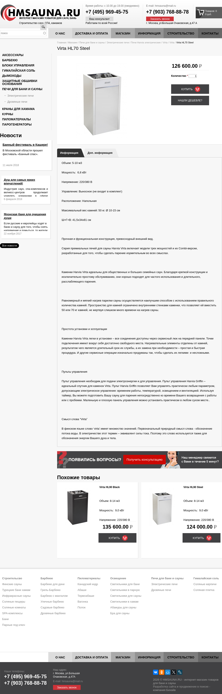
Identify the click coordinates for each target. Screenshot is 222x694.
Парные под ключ (13, 624)
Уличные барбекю (52, 601)
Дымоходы (11, 75)
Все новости (9, 245)
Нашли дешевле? (190, 100)
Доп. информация (100, 152)
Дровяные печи (17, 101)
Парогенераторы (17, 124)
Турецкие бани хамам (16, 590)
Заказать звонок (160, 18)
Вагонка (83, 601)
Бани (5, 619)
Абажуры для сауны (123, 607)
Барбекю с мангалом (54, 595)
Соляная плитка (204, 590)
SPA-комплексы (12, 613)
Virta (165, 42)
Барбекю (9, 60)
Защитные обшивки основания (19, 82)
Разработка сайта (164, 686)
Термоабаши (86, 595)
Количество (179, 75)
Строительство (180, 33)
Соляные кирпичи (205, 584)
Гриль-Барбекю (50, 590)
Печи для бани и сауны (92, 42)
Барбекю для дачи (52, 584)
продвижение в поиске (193, 686)
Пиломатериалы (16, 119)
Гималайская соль (18, 70)
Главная (61, 42)
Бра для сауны (120, 613)
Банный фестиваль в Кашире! (25, 144)
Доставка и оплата (91, 33)
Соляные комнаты (14, 607)
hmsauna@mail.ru (165, 5)
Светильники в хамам (124, 601)
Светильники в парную (125, 590)
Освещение (118, 578)
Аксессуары (12, 55)
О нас (60, 33)
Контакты (210, 33)
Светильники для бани (125, 584)
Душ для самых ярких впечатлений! (21, 184)
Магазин (123, 33)
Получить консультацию (145, 459)
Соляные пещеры (13, 601)
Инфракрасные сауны (16, 595)
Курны (7, 114)
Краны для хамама (18, 108)
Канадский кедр (88, 584)
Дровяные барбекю (53, 613)
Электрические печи (118, 42)
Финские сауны (12, 584)
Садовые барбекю (52, 607)
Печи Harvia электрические (146, 42)
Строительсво (12, 578)
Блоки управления (18, 65)
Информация (69, 152)
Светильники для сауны (125, 595)
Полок (82, 607)
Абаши (82, 590)
